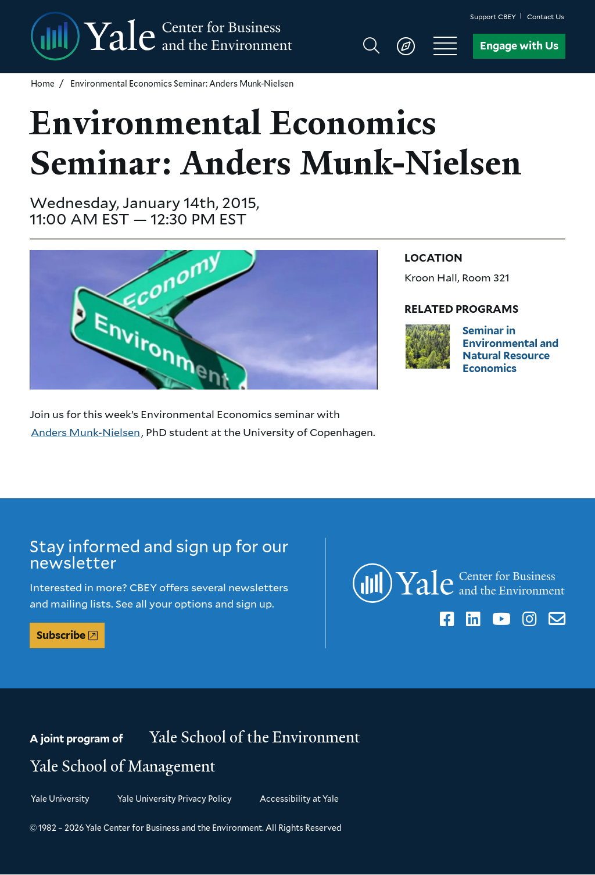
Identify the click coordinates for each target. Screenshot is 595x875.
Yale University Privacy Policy (174, 798)
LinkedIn (471, 619)
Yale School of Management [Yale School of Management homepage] (123, 766)
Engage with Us (519, 46)
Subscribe (61, 635)
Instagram (527, 619)
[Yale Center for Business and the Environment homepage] (164, 36)
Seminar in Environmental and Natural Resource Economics (510, 349)
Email (554, 619)
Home (43, 83)
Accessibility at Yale (299, 798)
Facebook (445, 619)
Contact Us (545, 16)
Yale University (60, 798)
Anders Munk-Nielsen (85, 432)
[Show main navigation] (415, 46)
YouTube (499, 619)
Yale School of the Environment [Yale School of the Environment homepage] (255, 737)
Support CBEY (493, 16)
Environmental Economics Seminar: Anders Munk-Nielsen (181, 83)
